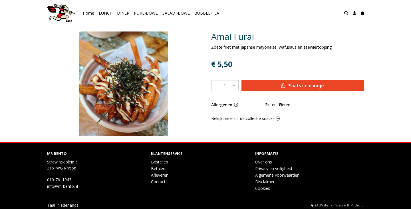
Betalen (158, 168)
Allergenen (224, 104)
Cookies (262, 188)
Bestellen (159, 162)
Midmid (357, 205)
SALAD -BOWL (176, 13)
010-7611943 (59, 179)
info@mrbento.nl (62, 186)
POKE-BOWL (146, 13)
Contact (158, 181)
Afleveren (159, 175)
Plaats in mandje (302, 85)
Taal (51, 205)
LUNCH (105, 13)
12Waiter (322, 205)
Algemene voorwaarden (277, 175)
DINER (123, 13)
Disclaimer (265, 181)
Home (88, 13)
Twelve (340, 205)
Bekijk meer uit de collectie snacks (245, 118)
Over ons (263, 162)
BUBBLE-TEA (206, 13)
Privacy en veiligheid (273, 168)
